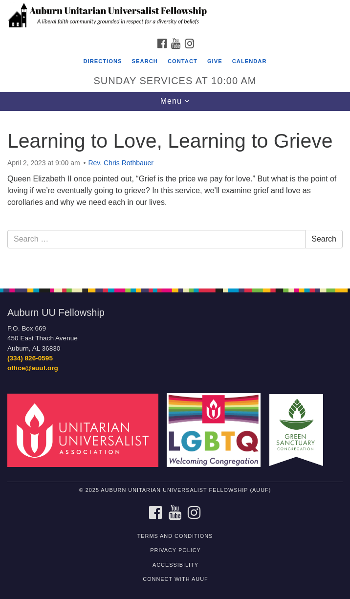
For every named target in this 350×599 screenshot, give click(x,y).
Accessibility (175, 565)
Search (145, 61)
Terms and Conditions (175, 536)
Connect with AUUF (175, 579)
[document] (175, 194)
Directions (102, 61)
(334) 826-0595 (30, 358)
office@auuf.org (32, 368)
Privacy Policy (175, 550)
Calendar (249, 61)
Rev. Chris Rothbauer (120, 163)
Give (214, 61)
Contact (182, 61)
